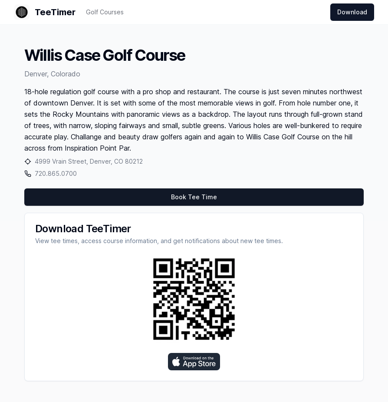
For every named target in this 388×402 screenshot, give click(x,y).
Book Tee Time (194, 197)
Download (352, 12)
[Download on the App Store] (194, 361)
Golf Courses (105, 12)
